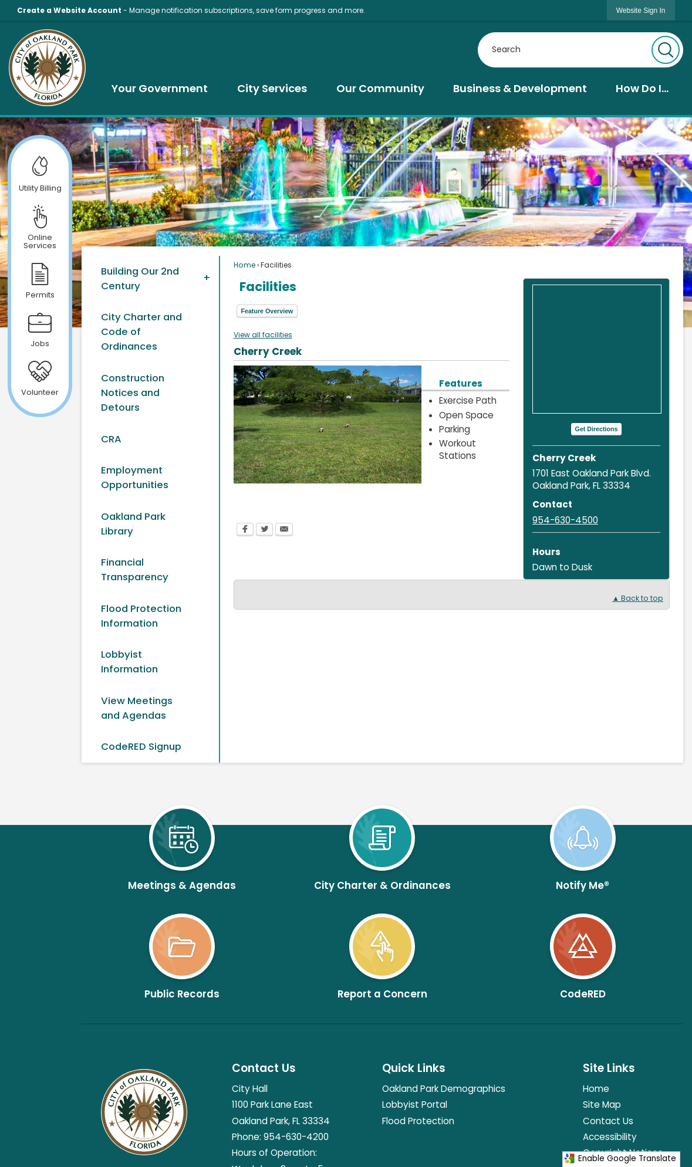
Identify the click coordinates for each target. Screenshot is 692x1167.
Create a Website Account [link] (69, 10)
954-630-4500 (565, 520)
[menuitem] (159, 88)
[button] (666, 50)
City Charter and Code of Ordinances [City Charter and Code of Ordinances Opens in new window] (141, 331)
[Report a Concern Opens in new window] (382, 951)
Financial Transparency (134, 569)
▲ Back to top (637, 598)
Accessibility (610, 1137)
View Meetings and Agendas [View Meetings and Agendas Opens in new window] (137, 708)
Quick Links (413, 1068)
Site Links (609, 1068)
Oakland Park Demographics (443, 1089)
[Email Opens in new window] (284, 531)
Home (244, 265)
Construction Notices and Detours (132, 392)
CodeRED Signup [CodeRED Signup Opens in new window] (141, 746)
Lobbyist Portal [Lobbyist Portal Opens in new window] (414, 1104)
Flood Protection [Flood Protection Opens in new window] (418, 1121)
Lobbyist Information (129, 661)
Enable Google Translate (620, 1158)
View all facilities (263, 335)
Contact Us (608, 1121)
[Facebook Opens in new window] (245, 531)
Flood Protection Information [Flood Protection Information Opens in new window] (141, 615)
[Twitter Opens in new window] (264, 531)
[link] (641, 10)
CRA (111, 439)
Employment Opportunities (134, 477)
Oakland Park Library (133, 523)
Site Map (602, 1104)
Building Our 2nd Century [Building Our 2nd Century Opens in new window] (140, 278)
